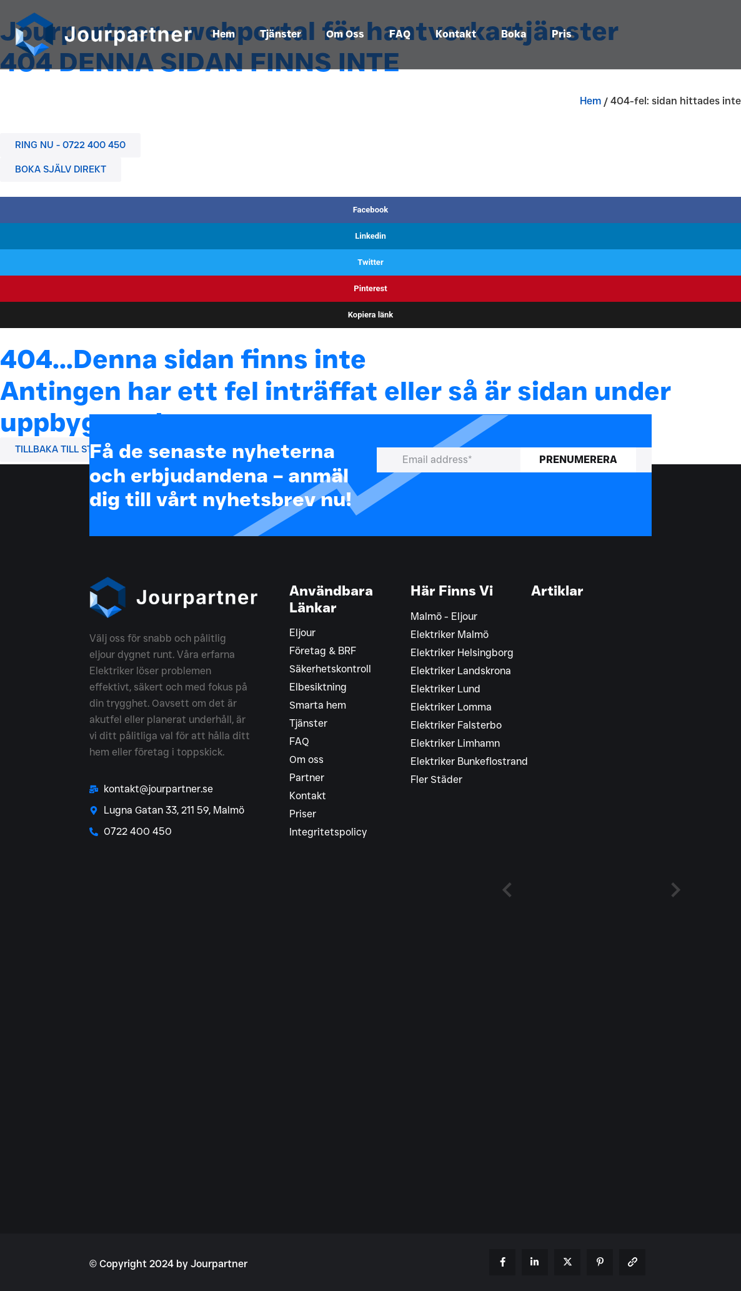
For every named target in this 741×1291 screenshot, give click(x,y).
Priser (302, 814)
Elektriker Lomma (451, 707)
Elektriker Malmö (449, 635)
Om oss (306, 759)
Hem (223, 34)
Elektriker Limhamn (455, 743)
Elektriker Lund (445, 689)
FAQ (399, 34)
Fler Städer (436, 779)
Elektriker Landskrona (460, 671)
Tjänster (280, 34)
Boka (514, 34)
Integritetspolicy (328, 832)
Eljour (302, 633)
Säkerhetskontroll (330, 669)
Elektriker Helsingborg (462, 653)
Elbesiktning (318, 687)
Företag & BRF (322, 651)
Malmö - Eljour (443, 616)
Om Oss (345, 34)
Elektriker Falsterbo (456, 725)
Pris (562, 34)
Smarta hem (317, 705)
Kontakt (455, 34)
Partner (306, 778)
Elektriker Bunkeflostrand (469, 761)
